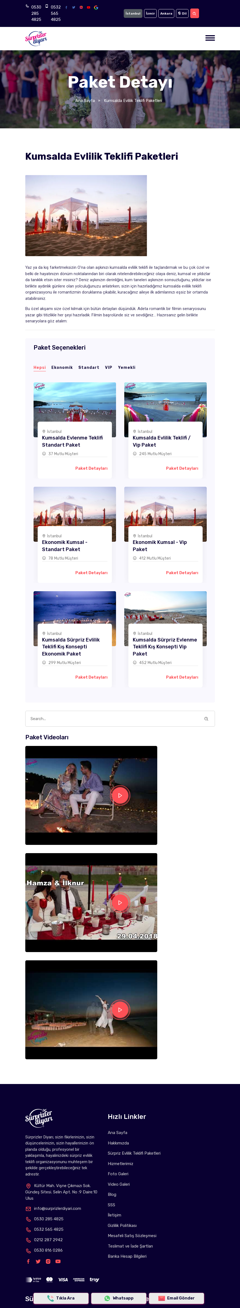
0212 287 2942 (44, 1239)
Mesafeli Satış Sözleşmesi (132, 1235)
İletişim (114, 1215)
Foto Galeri (118, 1173)
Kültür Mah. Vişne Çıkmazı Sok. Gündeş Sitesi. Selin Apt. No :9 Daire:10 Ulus (61, 1192)
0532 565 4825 (56, 13)
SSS (111, 1204)
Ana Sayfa (85, 100)
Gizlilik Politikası (122, 1225)
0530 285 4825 (36, 13)
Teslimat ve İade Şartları (130, 1246)
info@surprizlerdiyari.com (53, 1208)
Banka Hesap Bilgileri (127, 1256)
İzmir (150, 13)
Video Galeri (119, 1184)
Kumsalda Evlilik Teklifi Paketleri (132, 100)
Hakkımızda (118, 1143)
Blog (112, 1194)
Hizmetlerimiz (120, 1163)
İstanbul (133, 13)
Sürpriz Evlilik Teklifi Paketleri (134, 1153)
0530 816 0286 (44, 1250)
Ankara (166, 13)
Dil (182, 13)
